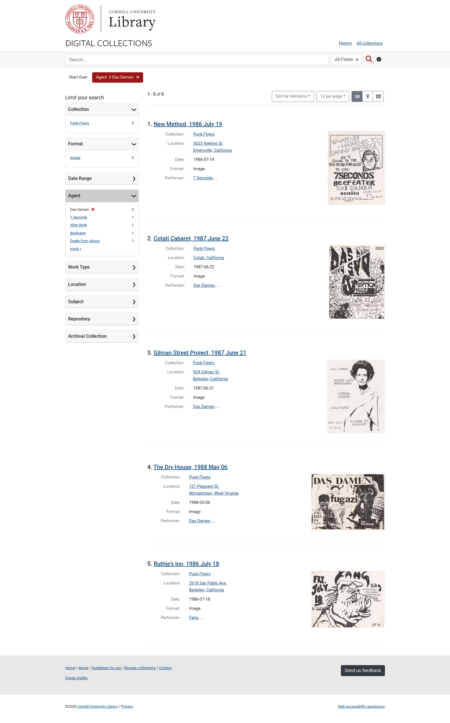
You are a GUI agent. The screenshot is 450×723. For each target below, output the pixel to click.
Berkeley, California (210, 379)
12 (331, 96)
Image (75, 157)
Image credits (76, 678)
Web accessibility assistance (361, 706)
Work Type (79, 267)
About (83, 668)
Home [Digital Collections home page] (70, 668)
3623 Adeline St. (208, 143)
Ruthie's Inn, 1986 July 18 (186, 563)
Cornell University (79, 19)
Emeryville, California (212, 150)
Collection (78, 109)
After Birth (78, 225)
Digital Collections (108, 42)
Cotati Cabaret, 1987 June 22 (190, 238)
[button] (117, 77)
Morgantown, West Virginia (213, 493)
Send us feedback (363, 670)
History (345, 43)
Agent (74, 195)
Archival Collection (87, 336)
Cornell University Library (97, 706)
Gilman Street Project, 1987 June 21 (199, 352)
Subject (76, 301)
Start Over (78, 77)
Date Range (80, 178)
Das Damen (204, 285)
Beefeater (78, 233)
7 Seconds (79, 217)
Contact (165, 668)
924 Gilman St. (206, 372)
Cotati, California (208, 257)
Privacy (127, 706)
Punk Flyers (79, 123)
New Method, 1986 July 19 (187, 124)
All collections (370, 43)
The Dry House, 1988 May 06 (190, 467)
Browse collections (139, 668)
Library (132, 19)
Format (75, 144)
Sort (291, 96)
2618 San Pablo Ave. (208, 583)
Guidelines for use (106, 668)
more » (75, 248)
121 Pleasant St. (204, 486)
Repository (79, 319)
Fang (193, 617)
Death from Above (85, 241)
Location (77, 284)
